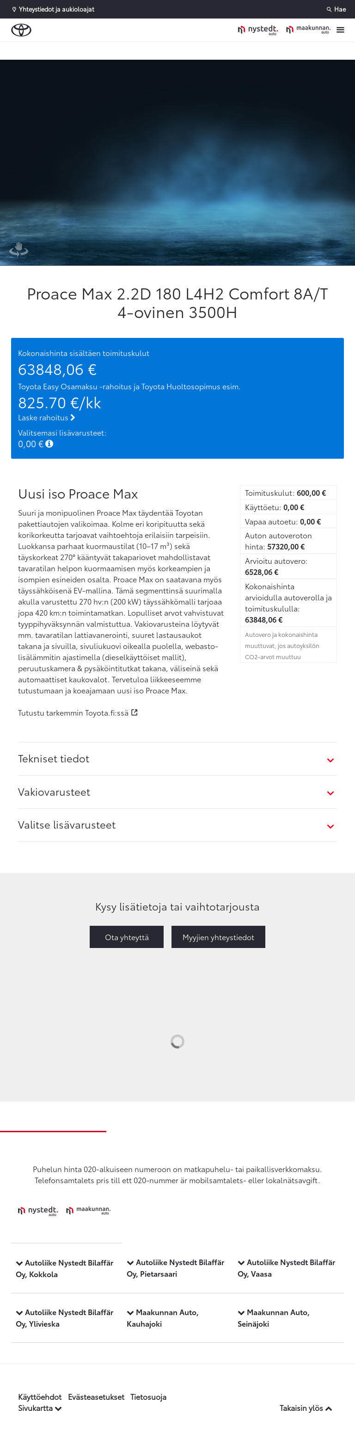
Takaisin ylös (306, 1407)
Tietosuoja (148, 1396)
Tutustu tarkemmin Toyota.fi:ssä (73, 712)
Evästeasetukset (96, 1396)
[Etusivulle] (284, 30)
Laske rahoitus (46, 417)
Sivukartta (40, 1407)
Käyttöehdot (39, 1396)
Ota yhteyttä (127, 936)
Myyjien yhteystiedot (218, 936)
